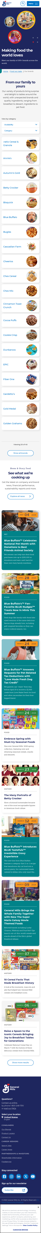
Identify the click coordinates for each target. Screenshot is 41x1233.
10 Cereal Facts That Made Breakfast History (20, 974)
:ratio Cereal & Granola (20, 144)
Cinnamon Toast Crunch (20, 306)
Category (8, 132)
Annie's (20, 159)
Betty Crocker (20, 188)
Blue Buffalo (20, 218)
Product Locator (8, 1134)
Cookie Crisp (20, 336)
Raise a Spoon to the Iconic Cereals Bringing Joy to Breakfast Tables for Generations (20, 1029)
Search (22, 4)
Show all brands (20, 454)
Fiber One (20, 380)
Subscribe (9, 1191)
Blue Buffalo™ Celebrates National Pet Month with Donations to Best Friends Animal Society (20, 541)
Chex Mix (20, 292)
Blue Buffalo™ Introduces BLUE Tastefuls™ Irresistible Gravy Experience (20, 847)
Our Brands (6, 1131)
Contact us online (9, 1104)
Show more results (20, 1064)
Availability (8, 126)
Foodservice (6, 1163)
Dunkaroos (20, 350)
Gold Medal (20, 409)
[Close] (38, 1207)
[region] (20, 1218)
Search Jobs (6, 1147)
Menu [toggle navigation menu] (33, 4)
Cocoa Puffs (20, 321)
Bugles (20, 233)
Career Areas (7, 1151)
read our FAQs (10, 1110)
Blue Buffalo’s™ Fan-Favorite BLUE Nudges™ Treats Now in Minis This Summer (20, 605)
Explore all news (17, 497)
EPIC (20, 365)
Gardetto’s (20, 395)
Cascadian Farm (20, 247)
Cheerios (20, 262)
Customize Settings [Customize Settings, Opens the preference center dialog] (20, 1229)
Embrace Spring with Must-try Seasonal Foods (20, 736)
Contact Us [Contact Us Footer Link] (6, 1138)
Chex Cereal (20, 277)
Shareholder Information (12, 1159)
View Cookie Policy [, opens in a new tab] (30, 1225)
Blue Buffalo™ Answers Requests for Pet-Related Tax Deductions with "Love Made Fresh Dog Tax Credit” (20, 673)
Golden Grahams (20, 424)
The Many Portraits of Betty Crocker (20, 790)
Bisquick (20, 203)
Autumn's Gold (20, 174)
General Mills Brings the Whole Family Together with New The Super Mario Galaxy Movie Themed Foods (20, 914)
